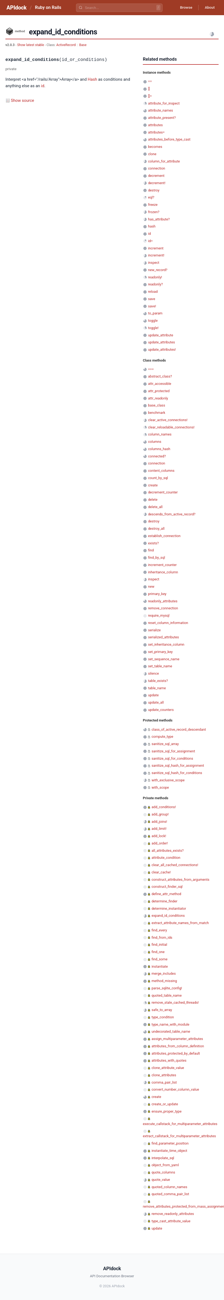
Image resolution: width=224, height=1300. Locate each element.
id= (150, 241)
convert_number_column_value (175, 1089)
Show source (22, 100)
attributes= (156, 132)
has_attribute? (159, 219)
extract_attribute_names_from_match (180, 923)
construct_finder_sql (167, 887)
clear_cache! (161, 872)
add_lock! (158, 836)
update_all (156, 702)
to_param (155, 313)
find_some (159, 959)
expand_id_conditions (168, 916)
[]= (150, 96)
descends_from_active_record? (171, 514)
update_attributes (161, 342)
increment (155, 248)
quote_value (160, 1180)
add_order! (159, 843)
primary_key (157, 594)
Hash (92, 79)
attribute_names (160, 110)
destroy (153, 190)
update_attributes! (162, 349)
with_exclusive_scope (168, 780)
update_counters (161, 710)
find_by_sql (156, 557)
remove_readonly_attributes (172, 1214)
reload (152, 292)
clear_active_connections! (167, 420)
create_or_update (164, 1104)
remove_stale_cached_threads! (175, 1002)
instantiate (159, 966)
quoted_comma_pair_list (170, 1194)
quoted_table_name (166, 995)
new (151, 586)
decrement (156, 176)
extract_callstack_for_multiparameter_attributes (179, 1136)
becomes (155, 147)
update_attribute (160, 335)
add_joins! (159, 822)
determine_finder (164, 901)
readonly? (155, 284)
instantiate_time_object (169, 1151)
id (42, 85)
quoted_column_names (169, 1187)
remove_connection (163, 608)
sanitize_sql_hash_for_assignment (177, 765)
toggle (153, 320)
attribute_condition (165, 858)
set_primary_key (160, 652)
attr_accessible (159, 384)
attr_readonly (158, 398)
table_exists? (158, 681)
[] (149, 89)
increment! (156, 255)
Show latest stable (31, 45)
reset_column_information (168, 623)
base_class (156, 405)
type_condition (162, 1017)
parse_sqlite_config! (166, 988)
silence (153, 673)
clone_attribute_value (167, 1068)
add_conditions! (163, 807)
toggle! (153, 328)
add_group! (160, 814)
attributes (155, 125)
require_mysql (158, 615)
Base (83, 45)
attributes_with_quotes (168, 1060)
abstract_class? (160, 376)
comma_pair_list (164, 1082)
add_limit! (158, 829)
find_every (159, 930)
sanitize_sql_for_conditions (172, 758)
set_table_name (160, 666)
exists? (153, 543)
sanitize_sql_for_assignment (173, 751)
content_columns (161, 471)
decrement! (156, 183)
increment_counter (162, 565)
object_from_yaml (165, 1165)
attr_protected (159, 391)
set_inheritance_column (166, 644)
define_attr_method (166, 894)
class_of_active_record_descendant (178, 729)
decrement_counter (163, 492)
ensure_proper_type (166, 1111)
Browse (184, 7)
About (209, 7)
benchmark (156, 413)
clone (152, 154)
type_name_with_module (170, 1024)
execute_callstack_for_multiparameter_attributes (180, 1124)
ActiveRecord (66, 45)
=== (151, 369)
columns (154, 442)
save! (152, 306)
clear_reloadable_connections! (171, 427)
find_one (157, 952)
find (151, 550)
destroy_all (156, 528)
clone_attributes (163, 1075)
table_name (157, 688)
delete (152, 500)
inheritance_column (163, 572)
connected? (157, 456)
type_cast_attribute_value (170, 1221)
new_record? (157, 270)
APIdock (16, 7)
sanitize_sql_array (165, 744)
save (151, 299)
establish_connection (164, 536)
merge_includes (163, 973)
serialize (154, 630)
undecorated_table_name (170, 1031)
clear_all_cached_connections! (174, 865)
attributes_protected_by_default (175, 1053)
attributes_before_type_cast (169, 139)
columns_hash (159, 449)
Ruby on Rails (48, 7)
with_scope (160, 787)
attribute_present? (162, 118)
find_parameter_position (170, 1143)
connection (156, 168)
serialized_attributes (163, 637)
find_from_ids (161, 937)
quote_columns (163, 1172)
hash (152, 226)
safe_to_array (161, 1010)
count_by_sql (158, 478)
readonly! (155, 277)
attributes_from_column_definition (177, 1046)
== (150, 81)
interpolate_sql (162, 1158)
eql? (151, 197)
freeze (152, 205)
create (153, 485)
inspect (153, 263)
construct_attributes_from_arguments (180, 879)
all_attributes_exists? (167, 851)
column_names (160, 434)
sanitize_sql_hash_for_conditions (176, 773)
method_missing (164, 981)
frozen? (153, 212)
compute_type (162, 736)
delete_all (155, 507)
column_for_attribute (164, 161)
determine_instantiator (168, 908)
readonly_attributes (162, 601)
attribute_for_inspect (164, 103)
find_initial (159, 944)
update (153, 695)
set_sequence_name (163, 659)
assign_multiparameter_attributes (177, 1039)
